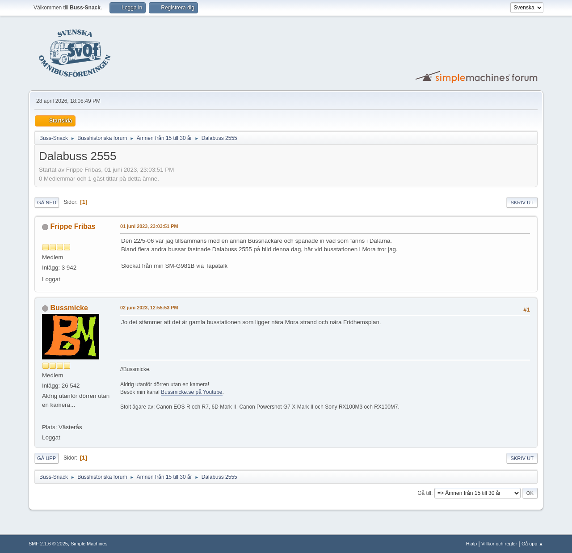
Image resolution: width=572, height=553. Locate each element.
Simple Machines (89, 543)
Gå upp (46, 458)
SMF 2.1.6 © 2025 (48, 543)
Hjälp (471, 543)
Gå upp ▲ (532, 543)
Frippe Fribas (72, 226)
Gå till (424, 493)
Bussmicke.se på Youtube (191, 392)
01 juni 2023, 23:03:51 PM (149, 226)
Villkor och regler (499, 543)
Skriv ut (522, 202)
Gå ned (46, 202)
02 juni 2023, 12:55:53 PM (149, 307)
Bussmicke (69, 308)
